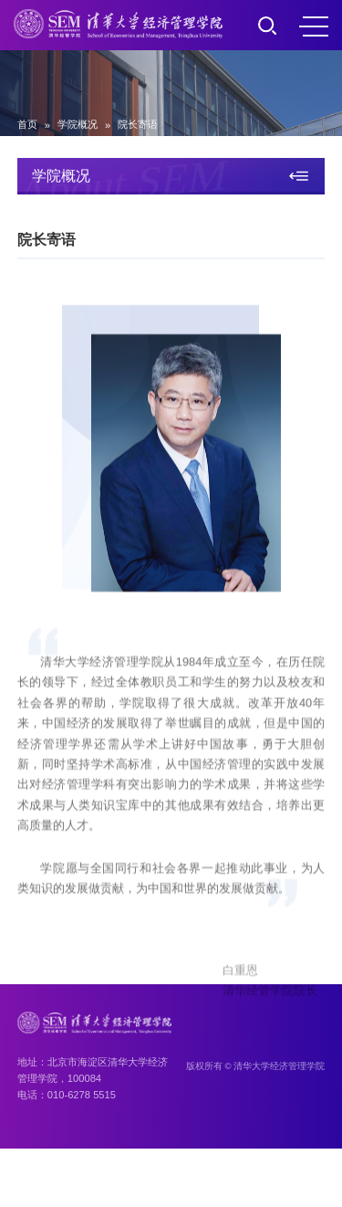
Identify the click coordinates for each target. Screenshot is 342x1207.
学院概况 (77, 124)
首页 (27, 124)
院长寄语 (138, 124)
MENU (313, 26)
